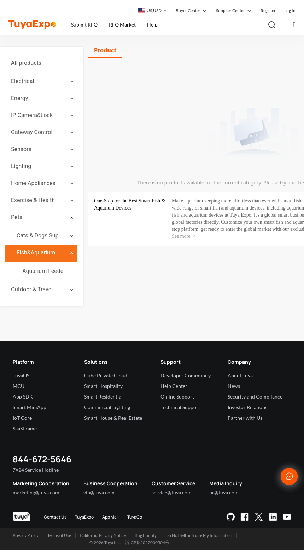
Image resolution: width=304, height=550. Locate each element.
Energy (19, 98)
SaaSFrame (25, 428)
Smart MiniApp (29, 407)
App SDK (23, 397)
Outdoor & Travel (32, 289)
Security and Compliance (255, 397)
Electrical (22, 81)
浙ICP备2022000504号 (147, 542)
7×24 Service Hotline (36, 470)
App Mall (110, 517)
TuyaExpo (84, 517)
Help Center (173, 386)
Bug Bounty (146, 535)
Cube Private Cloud (105, 375)
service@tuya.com (172, 492)
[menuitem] (41, 63)
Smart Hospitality (103, 386)
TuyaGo (134, 517)
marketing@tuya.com (36, 492)
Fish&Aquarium (36, 252)
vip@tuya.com (99, 492)
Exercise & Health (33, 200)
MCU (18, 386)
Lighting (21, 166)
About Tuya (240, 375)
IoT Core (22, 418)
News (234, 386)
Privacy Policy (26, 535)
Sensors (21, 149)
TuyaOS (21, 375)
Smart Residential (103, 397)
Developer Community (185, 375)
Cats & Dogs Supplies (41, 235)
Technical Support (180, 407)
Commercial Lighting (107, 407)
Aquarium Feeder (43, 271)
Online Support (177, 397)
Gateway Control (31, 132)
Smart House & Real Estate (113, 418)
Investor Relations (247, 407)
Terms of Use (59, 535)
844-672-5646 (42, 459)
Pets (16, 217)
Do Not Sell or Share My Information (198, 535)
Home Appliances (33, 183)
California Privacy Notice (103, 535)
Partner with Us (245, 418)
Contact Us (55, 517)
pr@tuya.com (224, 492)
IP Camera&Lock (32, 115)
